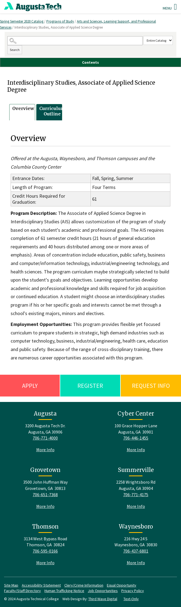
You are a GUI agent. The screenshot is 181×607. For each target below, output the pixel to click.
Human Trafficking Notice (64, 590)
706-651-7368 (45, 494)
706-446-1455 (135, 438)
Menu (170, 7)
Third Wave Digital (102, 598)
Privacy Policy (132, 590)
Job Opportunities (103, 590)
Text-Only (131, 598)
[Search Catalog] (75, 40)
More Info (45, 449)
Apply (30, 385)
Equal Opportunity (121, 585)
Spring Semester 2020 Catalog (22, 21)
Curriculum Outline (52, 111)
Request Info (151, 385)
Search (15, 50)
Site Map (11, 585)
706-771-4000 (45, 438)
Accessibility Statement (41, 585)
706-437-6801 (135, 551)
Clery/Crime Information (83, 585)
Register (90, 385)
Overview (23, 108)
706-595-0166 (45, 551)
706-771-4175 (135, 494)
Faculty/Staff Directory (22, 590)
